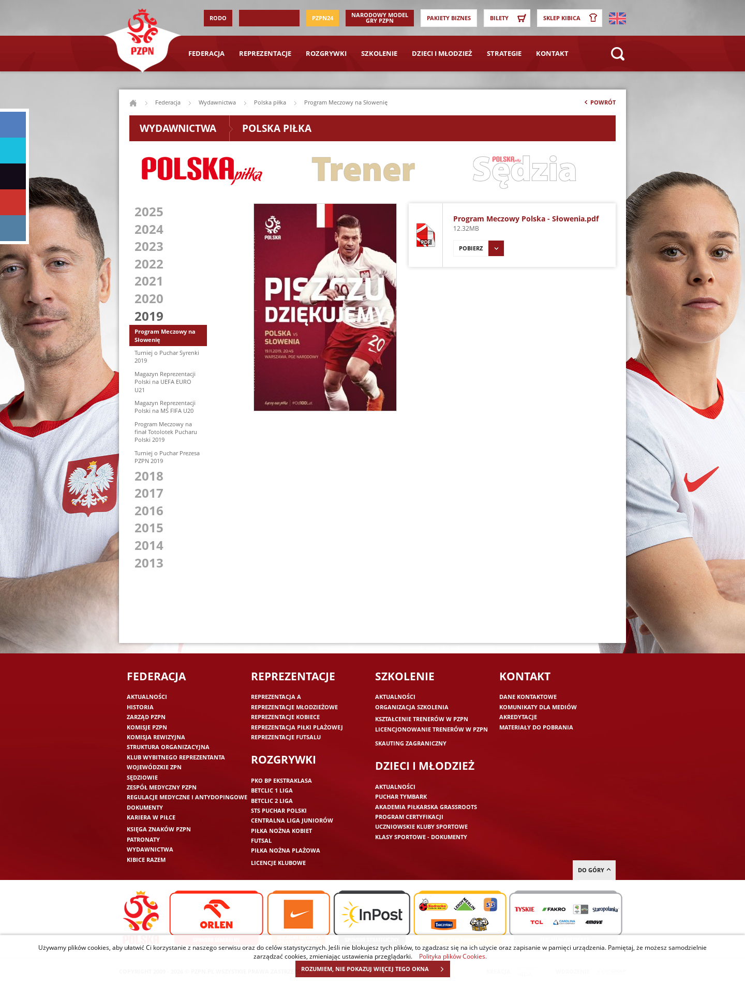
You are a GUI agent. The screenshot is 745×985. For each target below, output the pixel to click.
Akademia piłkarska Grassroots (426, 807)
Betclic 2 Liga (272, 800)
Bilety (509, 18)
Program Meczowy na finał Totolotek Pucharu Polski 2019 (166, 432)
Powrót (599, 104)
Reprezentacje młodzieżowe (294, 707)
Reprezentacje (265, 53)
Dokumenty (145, 807)
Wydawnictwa (217, 102)
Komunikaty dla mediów (538, 707)
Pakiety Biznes (449, 18)
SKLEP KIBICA (572, 18)
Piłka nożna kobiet (281, 830)
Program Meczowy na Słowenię (165, 335)
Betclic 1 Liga (272, 790)
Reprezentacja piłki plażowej (297, 727)
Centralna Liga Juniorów (292, 820)
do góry (594, 870)
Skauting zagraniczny (410, 743)
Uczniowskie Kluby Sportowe (421, 826)
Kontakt (552, 53)
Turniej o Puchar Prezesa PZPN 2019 (167, 457)
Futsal (261, 840)
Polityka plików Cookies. (453, 956)
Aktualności (147, 696)
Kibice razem (146, 859)
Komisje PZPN (147, 727)
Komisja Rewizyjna (156, 737)
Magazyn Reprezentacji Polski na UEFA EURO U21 (165, 382)
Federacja (206, 53)
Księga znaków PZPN (159, 829)
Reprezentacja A (276, 696)
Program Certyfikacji (409, 816)
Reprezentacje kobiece (285, 717)
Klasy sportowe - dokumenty (421, 837)
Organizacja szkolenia (412, 707)
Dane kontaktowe (528, 696)
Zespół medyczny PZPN (162, 787)
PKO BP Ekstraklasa (281, 780)
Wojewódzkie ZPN (154, 767)
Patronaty (143, 839)
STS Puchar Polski (279, 810)
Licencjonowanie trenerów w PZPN (431, 729)
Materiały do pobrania (536, 727)
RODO (218, 18)
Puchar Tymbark (401, 796)
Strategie (504, 53)
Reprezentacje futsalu (286, 737)
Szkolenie (379, 53)
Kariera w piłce (151, 817)
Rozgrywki (326, 53)
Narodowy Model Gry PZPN (379, 17)
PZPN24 (322, 18)
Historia (140, 707)
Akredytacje (518, 717)
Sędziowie (142, 777)
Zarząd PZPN (146, 717)
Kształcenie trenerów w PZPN (421, 719)
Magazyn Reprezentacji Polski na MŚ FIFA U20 (165, 406)
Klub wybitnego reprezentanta (176, 757)
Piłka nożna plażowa (285, 850)
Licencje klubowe (278, 863)
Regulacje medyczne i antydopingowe (187, 797)
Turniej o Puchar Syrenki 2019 (167, 356)
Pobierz (481, 248)
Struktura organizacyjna (168, 747)
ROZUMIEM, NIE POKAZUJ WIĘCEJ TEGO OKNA (375, 969)
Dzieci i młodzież (442, 53)
